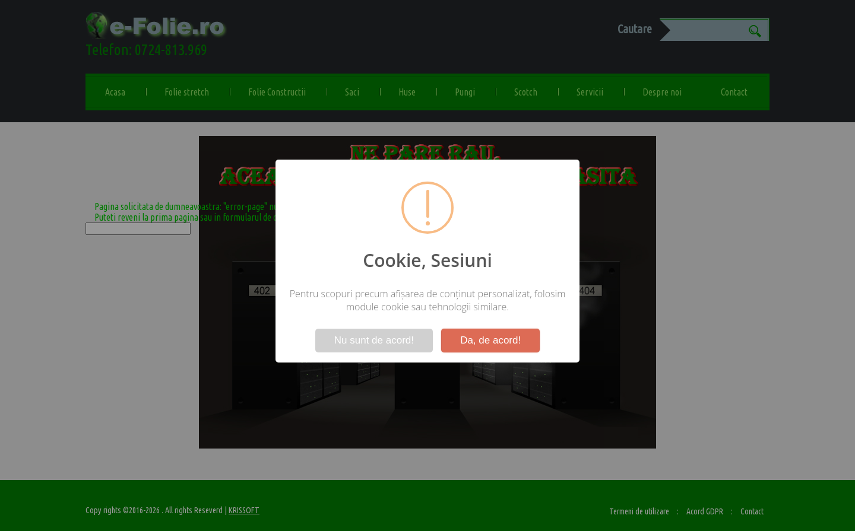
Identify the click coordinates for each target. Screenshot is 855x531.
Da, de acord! (490, 340)
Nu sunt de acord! (374, 340)
